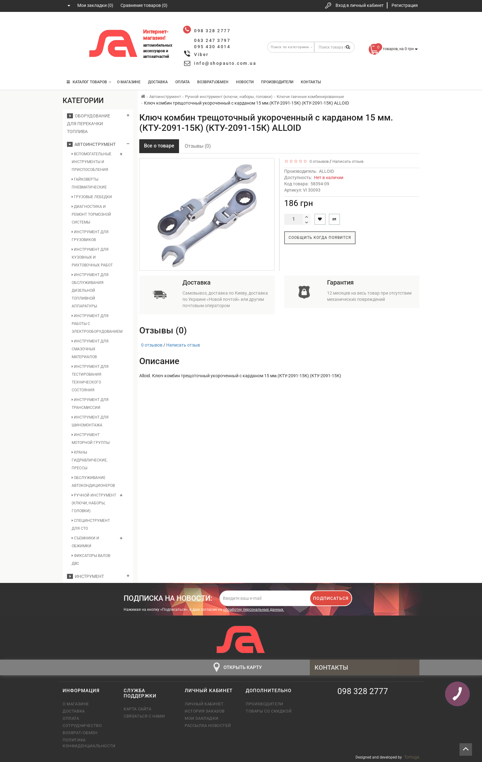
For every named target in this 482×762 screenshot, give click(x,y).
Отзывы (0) (198, 146)
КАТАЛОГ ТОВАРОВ (89, 82)
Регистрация (405, 5)
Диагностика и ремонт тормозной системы (91, 214)
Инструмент (85, 576)
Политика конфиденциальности (88, 743)
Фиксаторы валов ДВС (91, 559)
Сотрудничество (82, 725)
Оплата (182, 82)
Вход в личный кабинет (360, 5)
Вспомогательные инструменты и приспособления (91, 162)
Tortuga (411, 756)
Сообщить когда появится (320, 237)
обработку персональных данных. (253, 609)
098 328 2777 (73, 26)
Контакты (311, 82)
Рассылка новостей (208, 725)
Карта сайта (137, 709)
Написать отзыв (347, 161)
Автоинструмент (91, 144)
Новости (245, 82)
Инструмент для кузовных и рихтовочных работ (92, 257)
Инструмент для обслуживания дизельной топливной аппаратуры (90, 290)
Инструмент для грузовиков (90, 236)
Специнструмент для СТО (91, 524)
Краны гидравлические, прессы (89, 460)
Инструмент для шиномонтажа (90, 421)
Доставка (158, 82)
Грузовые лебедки (92, 197)
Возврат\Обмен (212, 82)
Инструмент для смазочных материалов (90, 349)
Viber (201, 54)
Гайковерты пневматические (89, 183)
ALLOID (326, 171)
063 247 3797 (73, 44)
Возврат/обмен (80, 732)
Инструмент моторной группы (91, 439)
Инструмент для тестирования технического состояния (90, 378)
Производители (277, 82)
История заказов (205, 711)
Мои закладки (201, 718)
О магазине (129, 82)
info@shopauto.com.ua (225, 63)
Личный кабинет (204, 704)
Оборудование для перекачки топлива (88, 123)
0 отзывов (318, 161)
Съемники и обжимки (85, 542)
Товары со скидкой (268, 711)
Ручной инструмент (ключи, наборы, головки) (94, 503)
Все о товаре (159, 146)
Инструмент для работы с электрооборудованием (94, 324)
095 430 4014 (73, 63)
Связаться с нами (144, 716)
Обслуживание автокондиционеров (93, 482)
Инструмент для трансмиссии (90, 404)
